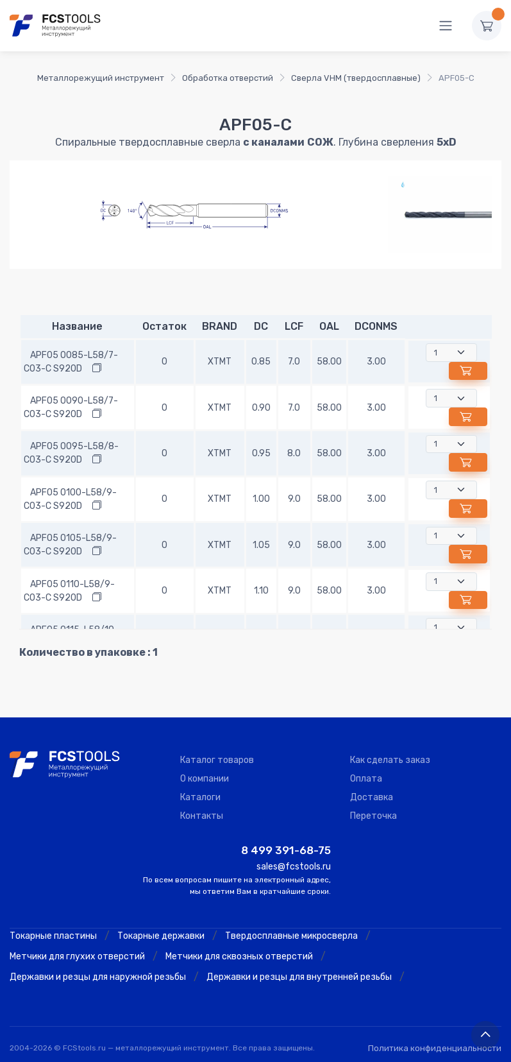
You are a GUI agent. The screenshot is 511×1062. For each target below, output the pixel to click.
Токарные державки (161, 935)
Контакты (201, 815)
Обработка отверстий (227, 78)
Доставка (371, 797)
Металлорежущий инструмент (100, 78)
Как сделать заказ (390, 760)
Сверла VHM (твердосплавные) (356, 78)
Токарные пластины (53, 935)
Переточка (373, 815)
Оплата (366, 778)
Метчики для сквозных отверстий (239, 956)
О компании (204, 778)
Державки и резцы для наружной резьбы (98, 977)
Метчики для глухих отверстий (77, 956)
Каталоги (200, 797)
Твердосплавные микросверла (291, 935)
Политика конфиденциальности (434, 1048)
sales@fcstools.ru (293, 866)
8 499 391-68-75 (286, 850)
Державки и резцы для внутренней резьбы (299, 977)
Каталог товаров (217, 760)
